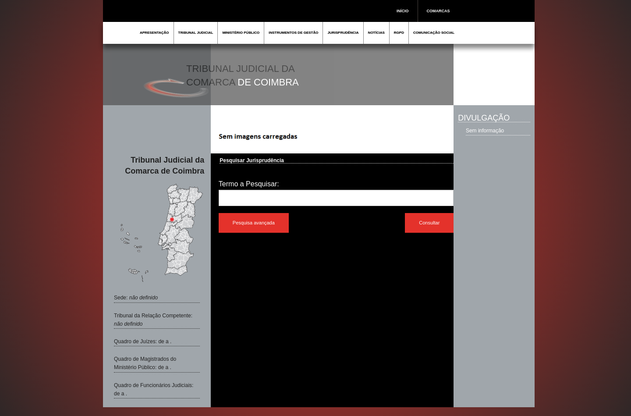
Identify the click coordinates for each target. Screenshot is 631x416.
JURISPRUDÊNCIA (342, 33)
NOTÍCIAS (376, 33)
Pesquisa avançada (254, 222)
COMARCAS (438, 11)
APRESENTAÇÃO (154, 33)
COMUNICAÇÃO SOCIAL (433, 33)
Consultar (429, 222)
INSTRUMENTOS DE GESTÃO (293, 33)
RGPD (399, 33)
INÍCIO (403, 11)
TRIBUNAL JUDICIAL (195, 33)
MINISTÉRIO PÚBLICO (240, 33)
